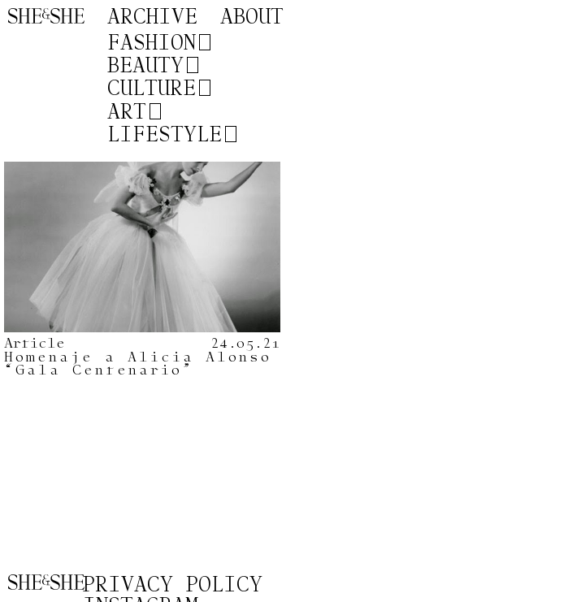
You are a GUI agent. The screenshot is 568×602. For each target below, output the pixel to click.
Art (126, 112)
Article (34, 343)
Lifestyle (164, 135)
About (252, 17)
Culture (151, 89)
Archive (152, 17)
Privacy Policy (172, 585)
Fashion (151, 43)
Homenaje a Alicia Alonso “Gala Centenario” (137, 364)
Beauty (145, 66)
